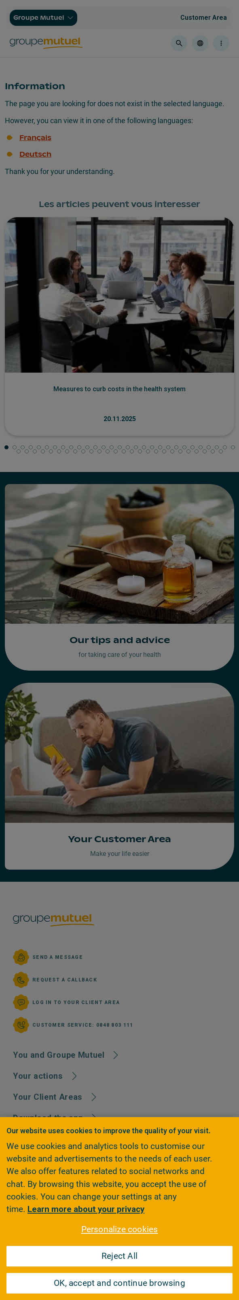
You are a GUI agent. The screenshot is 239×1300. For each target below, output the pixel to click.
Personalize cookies (119, 1229)
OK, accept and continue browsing (119, 1283)
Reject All (119, 1256)
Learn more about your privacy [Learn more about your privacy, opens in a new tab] (85, 1209)
